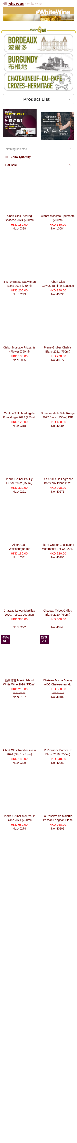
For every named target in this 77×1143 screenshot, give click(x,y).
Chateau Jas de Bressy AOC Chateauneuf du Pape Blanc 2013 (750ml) (58, 684)
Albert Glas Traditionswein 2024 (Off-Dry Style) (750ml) (19, 754)
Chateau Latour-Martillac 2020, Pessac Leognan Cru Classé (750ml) (19, 614)
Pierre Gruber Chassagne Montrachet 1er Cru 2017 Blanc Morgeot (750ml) (57, 549)
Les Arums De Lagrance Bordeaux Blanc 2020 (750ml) (57, 483)
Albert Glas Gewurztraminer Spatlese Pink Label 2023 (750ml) (58, 285)
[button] (38, 149)
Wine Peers (16, 3)
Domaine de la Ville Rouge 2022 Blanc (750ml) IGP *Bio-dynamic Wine (58, 417)
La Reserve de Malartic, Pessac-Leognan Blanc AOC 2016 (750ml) (58, 820)
